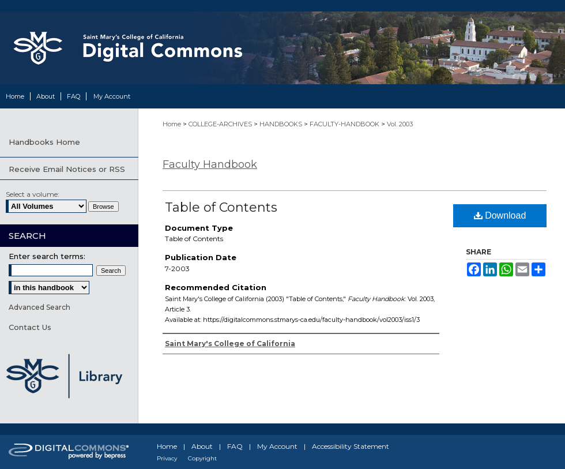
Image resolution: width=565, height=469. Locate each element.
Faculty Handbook (210, 164)
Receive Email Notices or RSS (67, 169)
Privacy (167, 458)
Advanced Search (39, 307)
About (202, 446)
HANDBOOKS (281, 124)
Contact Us (30, 327)
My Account (277, 446)
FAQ (235, 446)
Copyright (202, 458)
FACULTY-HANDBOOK (345, 124)
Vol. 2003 (400, 124)
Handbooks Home (44, 142)
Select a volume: (32, 194)
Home (173, 124)
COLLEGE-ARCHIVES (221, 124)
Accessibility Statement (350, 446)
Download (500, 215)
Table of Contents (221, 207)
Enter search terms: (47, 256)
